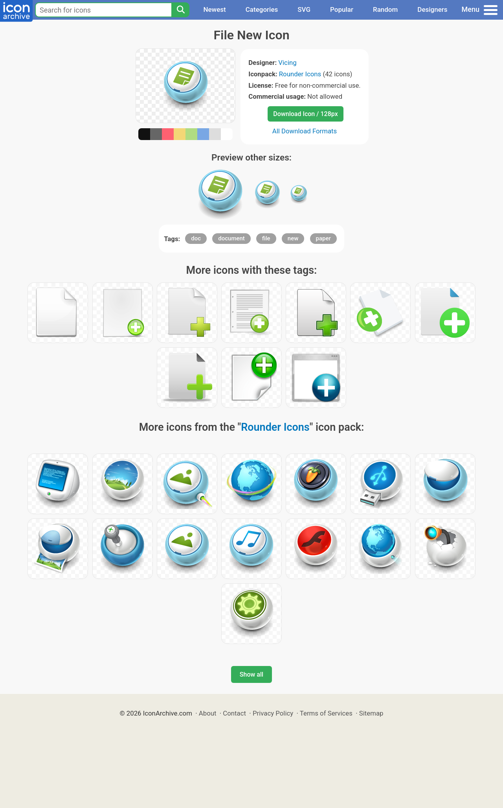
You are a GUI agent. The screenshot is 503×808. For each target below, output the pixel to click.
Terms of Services (326, 713)
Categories (262, 9)
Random (385, 9)
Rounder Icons (300, 74)
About (208, 713)
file (266, 238)
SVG (303, 9)
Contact (234, 713)
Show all (251, 674)
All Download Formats (304, 131)
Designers (432, 9)
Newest (214, 9)
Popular (341, 9)
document (231, 238)
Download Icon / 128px (305, 114)
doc (196, 238)
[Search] (180, 9)
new (293, 238)
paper (323, 238)
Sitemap (371, 713)
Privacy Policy (273, 713)
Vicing (287, 62)
